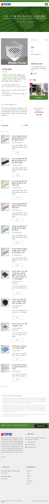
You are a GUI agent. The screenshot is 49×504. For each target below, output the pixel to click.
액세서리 (26, 414)
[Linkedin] (4, 457)
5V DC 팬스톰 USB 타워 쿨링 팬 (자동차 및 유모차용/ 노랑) (19, 183)
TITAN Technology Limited (13, 500)
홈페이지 (29, 470)
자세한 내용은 (39, 114)
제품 (24, 21)
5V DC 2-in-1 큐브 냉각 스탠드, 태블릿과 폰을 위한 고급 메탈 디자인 (19, 301)
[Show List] (27, 125)
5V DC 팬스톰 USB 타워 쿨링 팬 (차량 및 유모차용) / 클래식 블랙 (19, 160)
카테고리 (21, 21)
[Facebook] (1, 457)
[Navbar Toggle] (46, 4)
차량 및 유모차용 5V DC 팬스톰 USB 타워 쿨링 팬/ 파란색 (19, 228)
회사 (28, 473)
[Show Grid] (25, 125)
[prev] (2, 121)
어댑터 (38, 414)
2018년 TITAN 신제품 (6, 476)
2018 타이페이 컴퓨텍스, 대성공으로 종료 (10, 471)
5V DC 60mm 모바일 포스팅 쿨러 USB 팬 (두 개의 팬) (19, 366)
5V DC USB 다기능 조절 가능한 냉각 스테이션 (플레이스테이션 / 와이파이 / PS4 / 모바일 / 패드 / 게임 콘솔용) (19, 275)
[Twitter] (2, 457)
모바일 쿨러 (30, 21)
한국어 (46, 1)
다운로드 (34, 73)
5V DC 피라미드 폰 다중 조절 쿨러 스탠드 (19, 324)
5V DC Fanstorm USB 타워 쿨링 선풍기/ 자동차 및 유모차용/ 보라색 (19, 250)
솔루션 (28, 483)
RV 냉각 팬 (29, 481)
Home (17, 21)
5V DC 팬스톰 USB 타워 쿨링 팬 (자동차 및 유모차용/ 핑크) (19, 205)
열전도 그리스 (30, 414)
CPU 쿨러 (19, 414)
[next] (26, 121)
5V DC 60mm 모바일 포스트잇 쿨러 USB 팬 (19, 347)
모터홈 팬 (15, 414)
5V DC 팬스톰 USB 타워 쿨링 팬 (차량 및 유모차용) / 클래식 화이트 (19, 138)
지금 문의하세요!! (41, 426)
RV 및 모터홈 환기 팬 (36, 54)
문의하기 (29, 475)
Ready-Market (45, 500)
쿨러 (27, 21)
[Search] (37, 40)
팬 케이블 (35, 414)
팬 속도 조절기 (42, 414)
